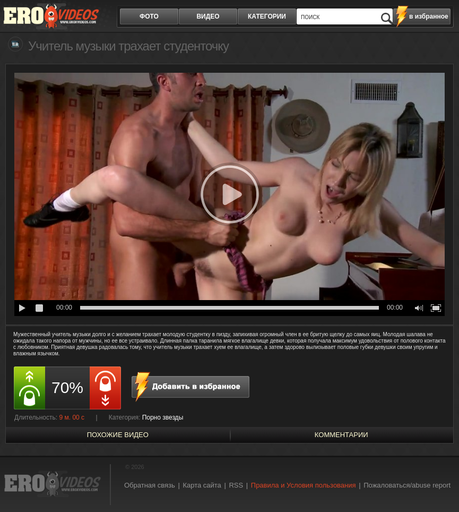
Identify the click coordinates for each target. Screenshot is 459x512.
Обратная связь (149, 485)
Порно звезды (163, 417)
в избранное (428, 16)
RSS (236, 485)
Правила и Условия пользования (303, 485)
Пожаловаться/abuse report (407, 485)
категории (267, 16)
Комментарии (341, 435)
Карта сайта (202, 485)
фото (149, 16)
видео (207, 16)
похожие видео (118, 435)
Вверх (439, 483)
